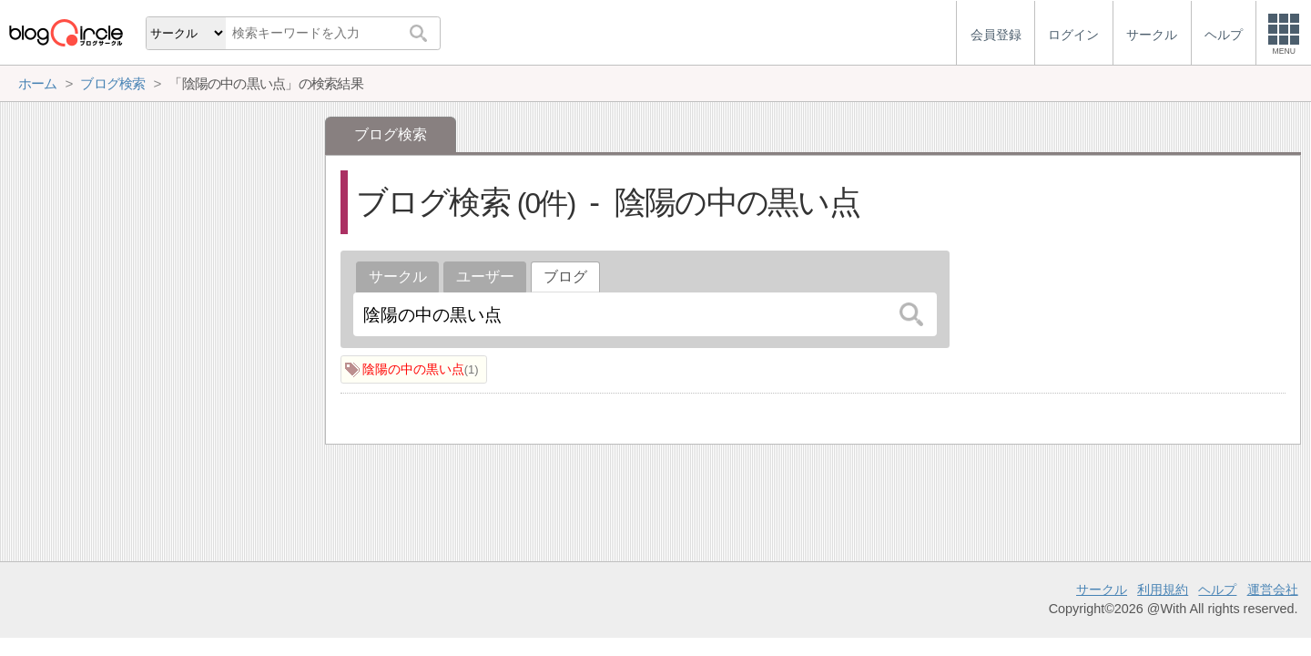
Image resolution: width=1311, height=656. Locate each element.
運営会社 (1272, 589)
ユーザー (485, 276)
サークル (398, 276)
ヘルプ (1217, 589)
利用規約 (1162, 589)
